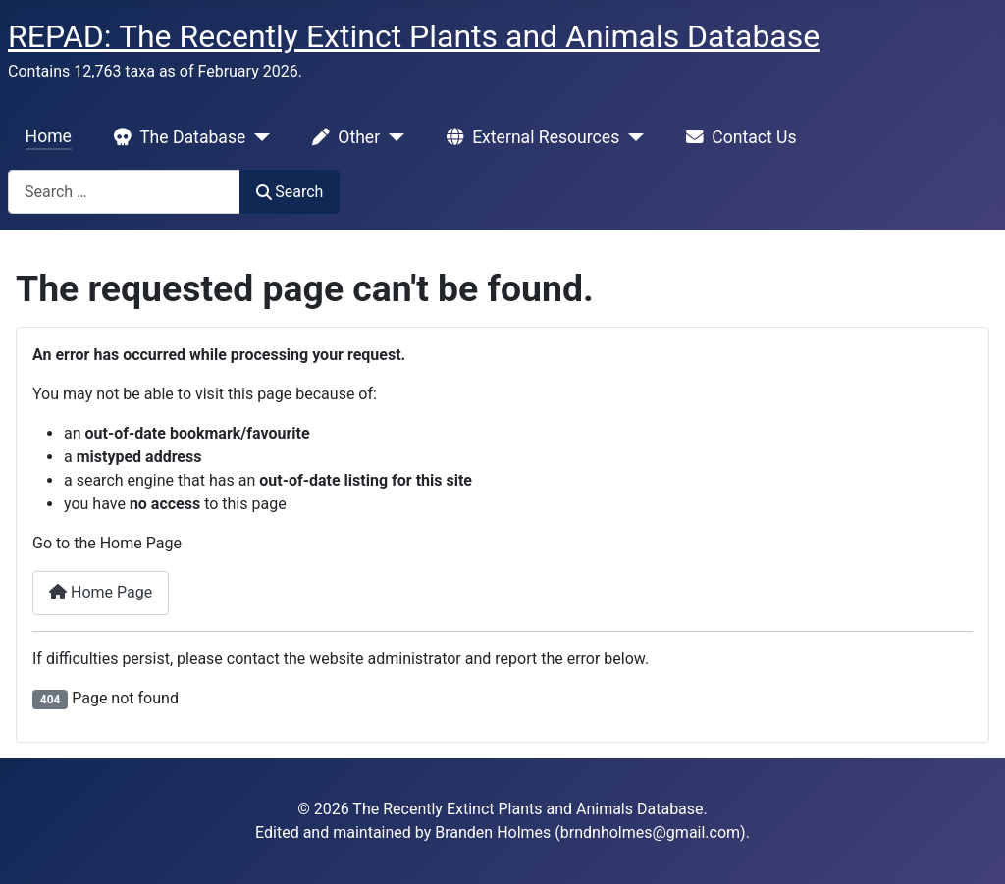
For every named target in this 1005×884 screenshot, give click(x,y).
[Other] (392, 137)
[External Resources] (631, 137)
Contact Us (737, 137)
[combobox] (124, 192)
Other (342, 137)
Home (49, 136)
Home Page (100, 592)
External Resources (529, 137)
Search (289, 191)
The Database (175, 137)
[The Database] (257, 137)
